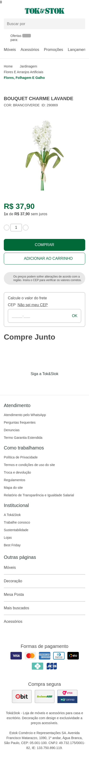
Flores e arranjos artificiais (23, 72)
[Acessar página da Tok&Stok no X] (64, 383)
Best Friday (12, 545)
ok (74, 316)
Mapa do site (13, 487)
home (8, 66)
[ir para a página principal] (44, 11)
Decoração (44, 581)
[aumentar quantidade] (25, 227)
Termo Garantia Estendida (23, 438)
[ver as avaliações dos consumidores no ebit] (22, 696)
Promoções (53, 50)
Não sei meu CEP (33, 305)
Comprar (44, 245)
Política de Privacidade (20, 457)
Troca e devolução (17, 472)
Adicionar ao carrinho (48, 258)
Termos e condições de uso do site (29, 465)
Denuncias (11, 430)
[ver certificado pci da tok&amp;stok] (67, 696)
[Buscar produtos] (44, 23)
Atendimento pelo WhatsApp (25, 415)
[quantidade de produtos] (16, 227)
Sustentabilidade (16, 530)
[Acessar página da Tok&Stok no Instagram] (38, 383)
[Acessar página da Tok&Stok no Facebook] (24, 383)
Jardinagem (28, 66)
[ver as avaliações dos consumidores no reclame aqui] (45, 696)
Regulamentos (14, 480)
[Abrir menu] (15, 11)
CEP (12, 305)
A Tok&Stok (12, 515)
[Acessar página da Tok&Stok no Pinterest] (51, 383)
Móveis (10, 50)
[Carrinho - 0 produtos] (82, 11)
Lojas (8, 537)
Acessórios (30, 50)
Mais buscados (44, 608)
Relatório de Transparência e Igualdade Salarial (39, 495)
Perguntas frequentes (20, 422)
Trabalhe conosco (17, 522)
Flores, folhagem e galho (24, 78)
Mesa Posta (44, 594)
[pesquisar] (79, 24)
